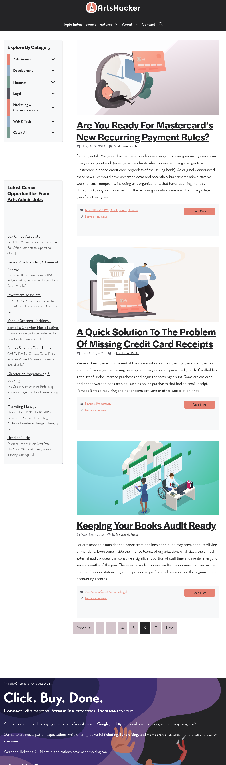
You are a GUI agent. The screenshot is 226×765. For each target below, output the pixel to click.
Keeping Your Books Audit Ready (146, 527)
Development (118, 210)
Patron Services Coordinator (29, 347)
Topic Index (72, 24)
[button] (161, 24)
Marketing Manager (22, 406)
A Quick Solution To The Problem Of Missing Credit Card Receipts (146, 339)
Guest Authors (109, 595)
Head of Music (18, 437)
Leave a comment (96, 217)
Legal (123, 595)
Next (169, 632)
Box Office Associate (23, 236)
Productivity (103, 405)
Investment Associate (24, 294)
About (131, 24)
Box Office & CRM (96, 210)
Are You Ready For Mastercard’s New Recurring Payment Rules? (145, 130)
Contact (148, 24)
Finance (133, 210)
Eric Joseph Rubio (128, 146)
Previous (83, 632)
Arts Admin (92, 595)
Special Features (103, 24)
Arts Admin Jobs (25, 199)
